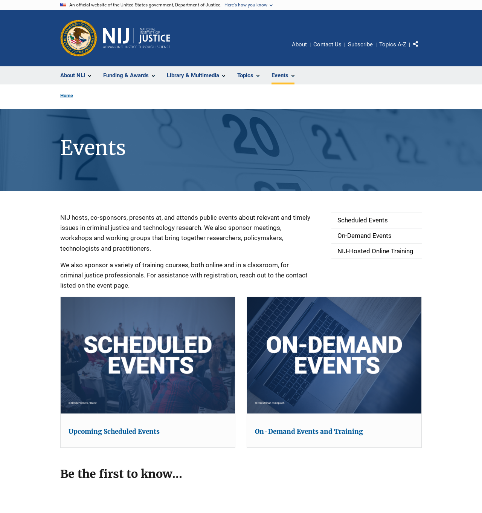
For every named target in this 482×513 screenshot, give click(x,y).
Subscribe (360, 44)
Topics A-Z (392, 44)
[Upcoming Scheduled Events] (148, 355)
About (299, 44)
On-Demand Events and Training (309, 431)
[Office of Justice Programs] (78, 38)
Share (418, 46)
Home (66, 95)
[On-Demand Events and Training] (334, 355)
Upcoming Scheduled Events (114, 431)
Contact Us (327, 44)
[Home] (136, 38)
